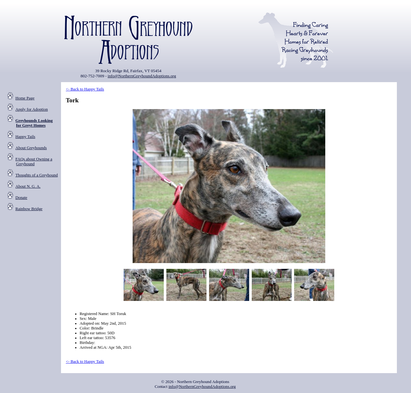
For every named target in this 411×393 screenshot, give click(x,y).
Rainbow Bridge (28, 209)
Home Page (24, 98)
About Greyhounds (31, 148)
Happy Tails (25, 136)
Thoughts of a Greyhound (36, 175)
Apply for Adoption (31, 109)
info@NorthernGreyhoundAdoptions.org (142, 75)
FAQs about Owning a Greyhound (33, 161)
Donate (21, 197)
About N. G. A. (27, 186)
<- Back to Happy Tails (85, 89)
